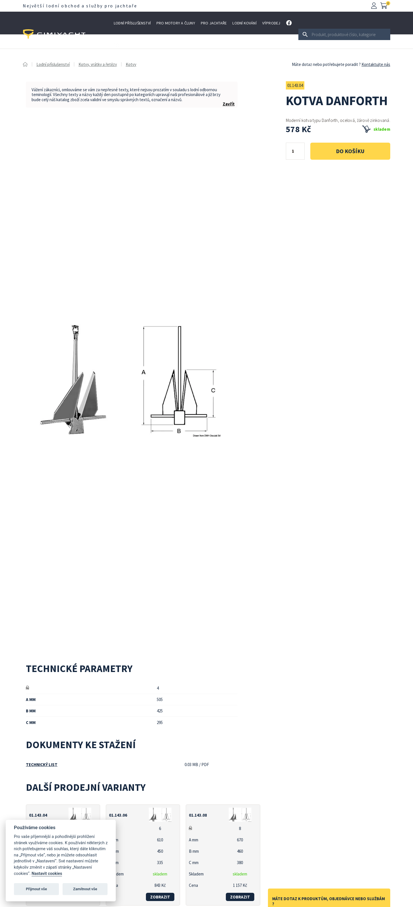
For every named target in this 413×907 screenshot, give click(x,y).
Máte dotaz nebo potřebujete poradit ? (326, 64)
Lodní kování (244, 23)
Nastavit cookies (47, 873)
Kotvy (131, 64)
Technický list (41, 764)
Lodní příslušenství (132, 23)
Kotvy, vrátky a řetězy (98, 64)
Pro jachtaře (214, 23)
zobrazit (160, 897)
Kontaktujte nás (376, 64)
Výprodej (271, 23)
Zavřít (229, 103)
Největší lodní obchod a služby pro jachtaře (80, 6)
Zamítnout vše (85, 889)
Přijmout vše (36, 889)
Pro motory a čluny (175, 23)
